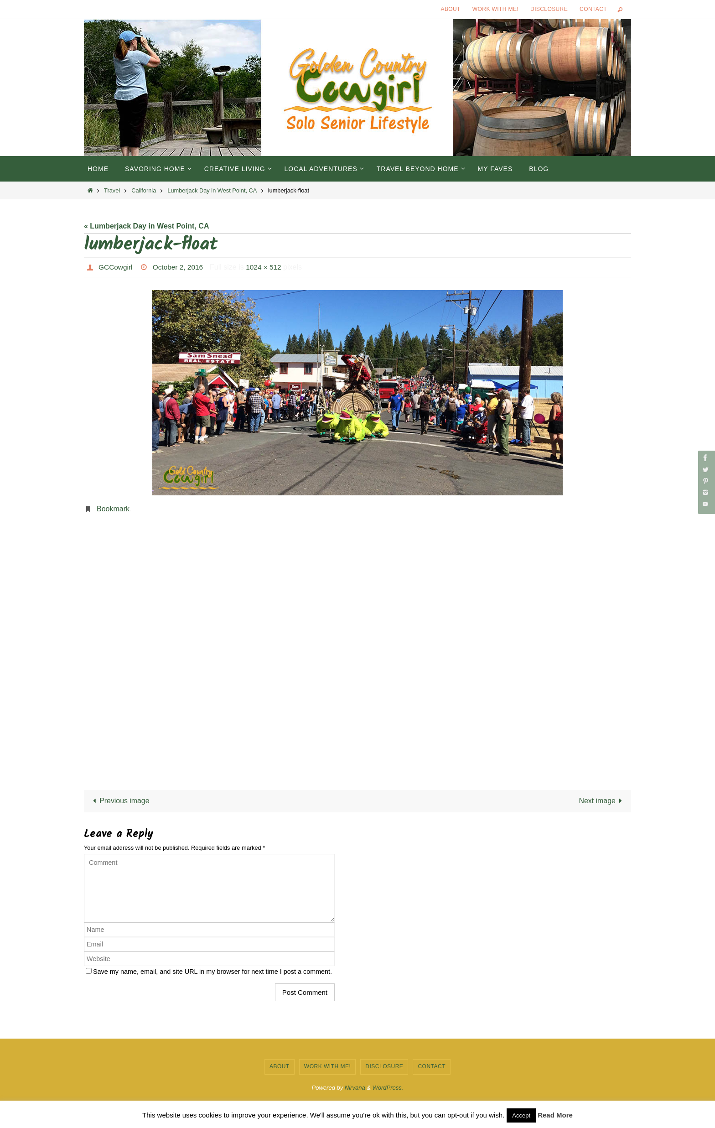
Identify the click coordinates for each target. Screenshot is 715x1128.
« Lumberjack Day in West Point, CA (146, 226)
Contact (593, 9)
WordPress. (388, 1088)
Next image (602, 801)
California (143, 190)
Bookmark (113, 509)
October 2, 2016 (180, 267)
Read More (555, 1115)
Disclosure (549, 9)
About (451, 9)
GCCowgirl (116, 267)
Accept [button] (521, 1115)
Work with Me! (495, 9)
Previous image (119, 801)
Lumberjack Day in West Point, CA (211, 190)
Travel (112, 190)
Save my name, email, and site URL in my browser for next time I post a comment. (212, 972)
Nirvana (355, 1088)
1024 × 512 (267, 267)
